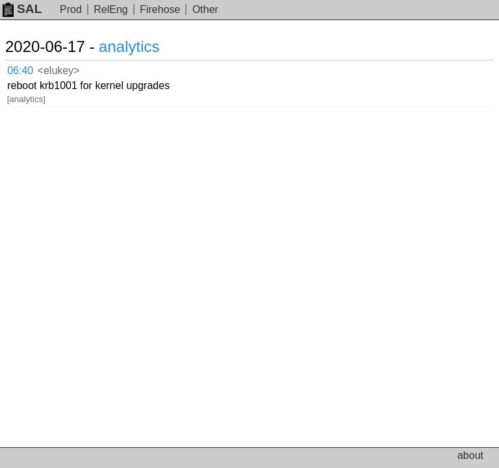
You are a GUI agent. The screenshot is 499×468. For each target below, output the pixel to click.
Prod (71, 9)
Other (205, 9)
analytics (129, 46)
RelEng (110, 9)
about (470, 455)
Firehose (160, 9)
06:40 (20, 70)
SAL (22, 9)
